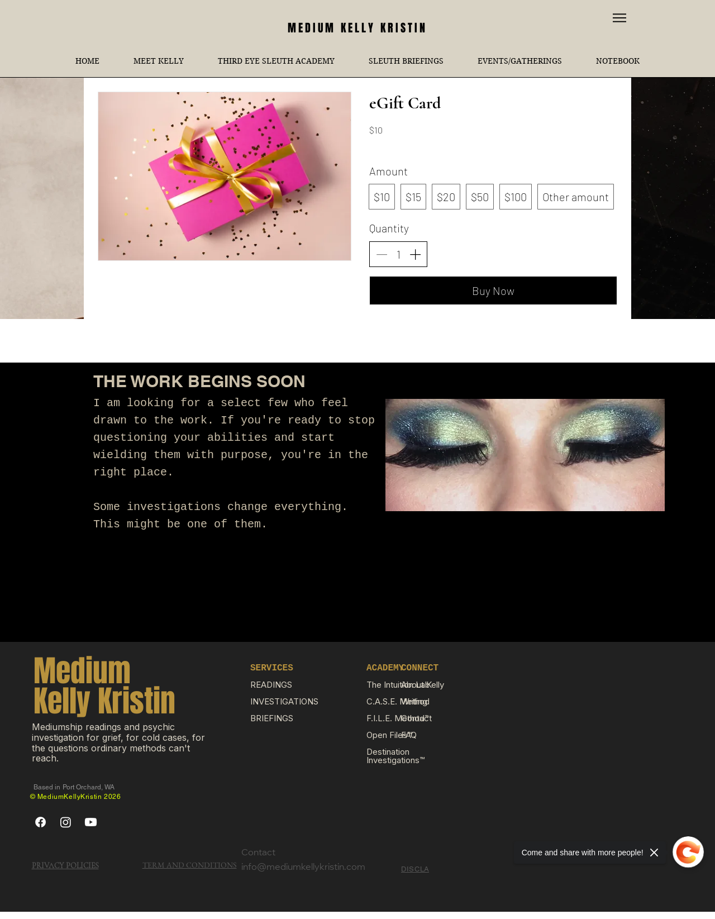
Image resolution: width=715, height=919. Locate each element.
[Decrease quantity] (381, 254)
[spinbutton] (398, 254)
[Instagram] (66, 822)
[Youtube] (91, 822)
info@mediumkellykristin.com (303, 867)
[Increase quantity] (415, 254)
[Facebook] (40, 822)
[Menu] (619, 17)
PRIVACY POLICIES (65, 865)
